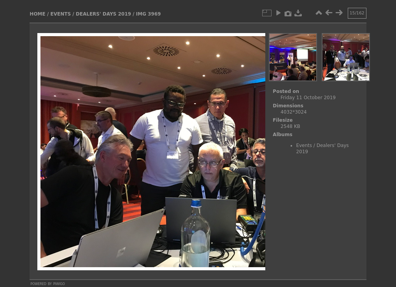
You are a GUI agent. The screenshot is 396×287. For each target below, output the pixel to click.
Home (37, 14)
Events (60, 14)
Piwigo (59, 283)
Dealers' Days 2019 (103, 14)
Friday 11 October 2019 (308, 97)
